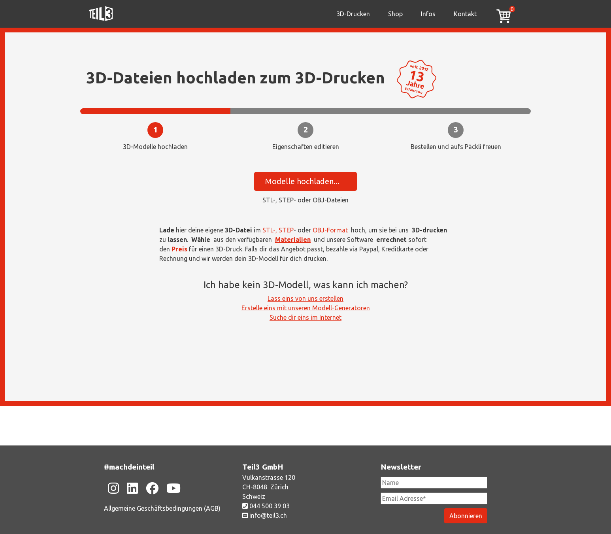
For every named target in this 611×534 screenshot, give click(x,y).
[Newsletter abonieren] (465, 515)
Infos (428, 13)
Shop (395, 13)
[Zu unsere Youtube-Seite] (173, 488)
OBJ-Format (330, 230)
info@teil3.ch (264, 515)
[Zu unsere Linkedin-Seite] (132, 488)
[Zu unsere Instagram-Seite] (113, 488)
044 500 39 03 (266, 505)
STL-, (269, 230)
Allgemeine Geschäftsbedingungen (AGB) (162, 508)
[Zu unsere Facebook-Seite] (152, 488)
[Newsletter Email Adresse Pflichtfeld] (434, 498)
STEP (286, 230)
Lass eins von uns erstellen (305, 298)
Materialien (293, 239)
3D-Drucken (353, 13)
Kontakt (465, 13)
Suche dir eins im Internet (305, 317)
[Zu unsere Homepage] (100, 14)
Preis (179, 249)
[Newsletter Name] (434, 483)
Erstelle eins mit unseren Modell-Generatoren (305, 307)
